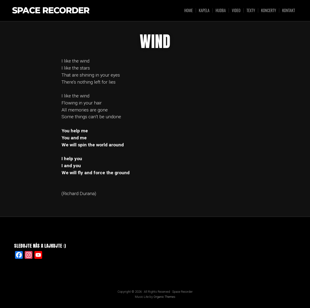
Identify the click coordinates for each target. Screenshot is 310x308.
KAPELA (204, 10)
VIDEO (236, 10)
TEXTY (251, 10)
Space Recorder (50, 10)
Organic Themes (164, 297)
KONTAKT (288, 10)
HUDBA (221, 10)
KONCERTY (268, 10)
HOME (188, 10)
